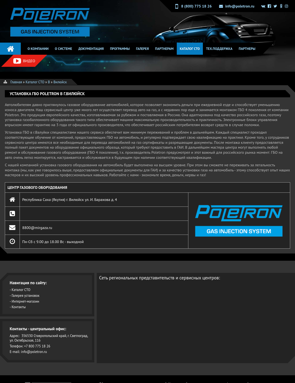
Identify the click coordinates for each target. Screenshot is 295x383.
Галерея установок (25, 295)
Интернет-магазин (25, 301)
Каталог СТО (190, 48)
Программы (120, 48)
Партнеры (247, 48)
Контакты (19, 307)
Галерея (142, 48)
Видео (24, 61)
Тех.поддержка (219, 48)
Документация (91, 48)
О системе (63, 48)
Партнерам (164, 48)
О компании (38, 48)
